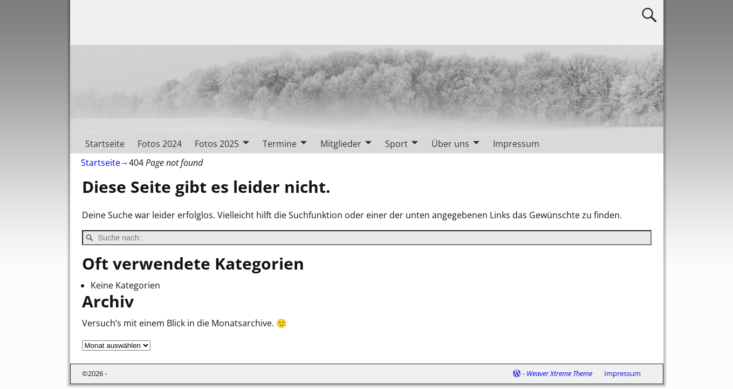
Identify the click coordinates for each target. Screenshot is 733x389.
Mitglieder (340, 144)
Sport (396, 144)
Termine (280, 144)
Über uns (450, 144)
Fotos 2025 (217, 144)
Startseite (105, 144)
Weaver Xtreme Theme (559, 373)
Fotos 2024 (160, 144)
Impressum (516, 144)
